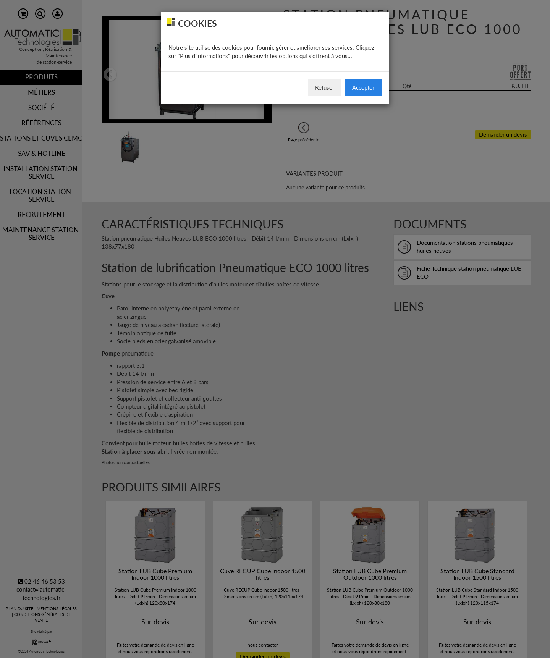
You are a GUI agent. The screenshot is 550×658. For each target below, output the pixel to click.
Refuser (324, 87)
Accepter (363, 87)
